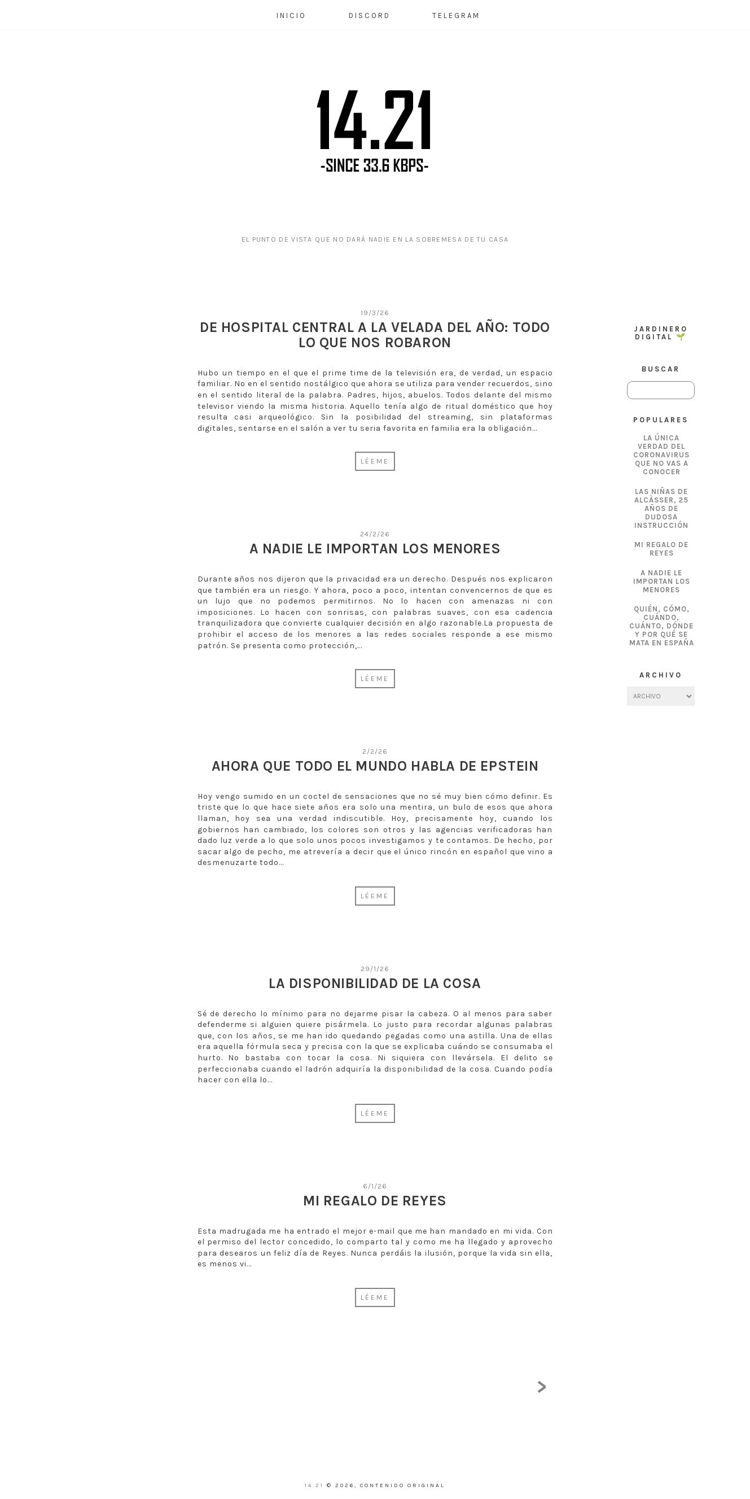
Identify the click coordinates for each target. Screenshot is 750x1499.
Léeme (375, 461)
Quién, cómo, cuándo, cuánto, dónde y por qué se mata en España (661, 626)
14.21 (316, 1485)
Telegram (456, 15)
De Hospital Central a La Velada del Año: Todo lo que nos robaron (375, 335)
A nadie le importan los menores (661, 581)
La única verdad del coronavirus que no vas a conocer (661, 455)
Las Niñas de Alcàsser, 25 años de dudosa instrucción (661, 508)
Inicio (291, 15)
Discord (370, 15)
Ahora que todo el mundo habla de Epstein (375, 766)
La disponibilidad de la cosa (375, 983)
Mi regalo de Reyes (661, 548)
